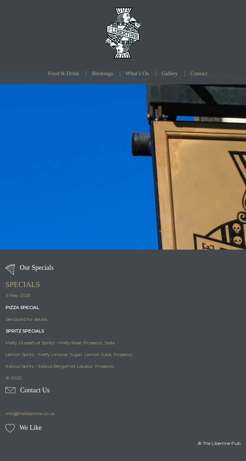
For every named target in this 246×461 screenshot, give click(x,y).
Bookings (102, 73)
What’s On (137, 73)
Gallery (169, 73)
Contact (199, 73)
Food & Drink (63, 73)
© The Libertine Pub (219, 443)
